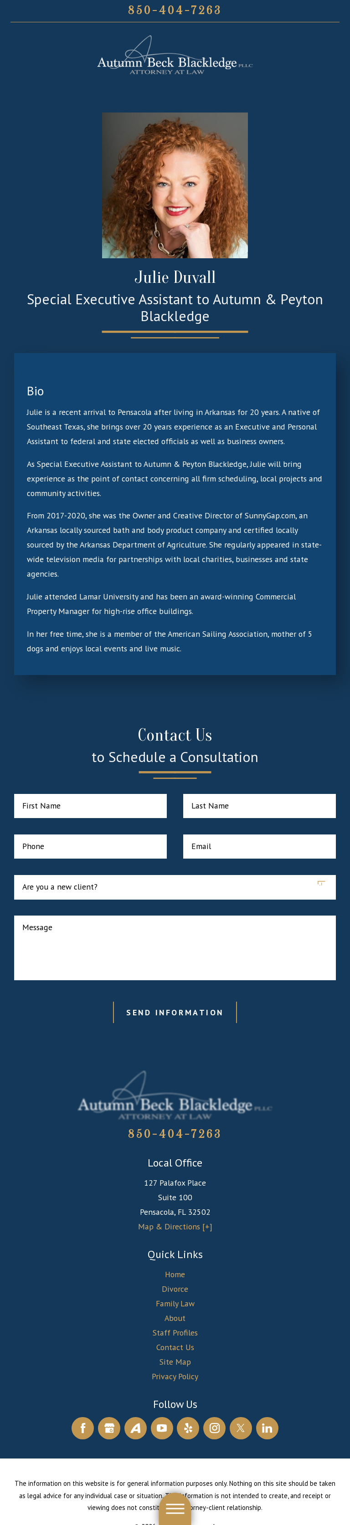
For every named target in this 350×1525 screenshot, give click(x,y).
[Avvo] (135, 1428)
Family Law (175, 1303)
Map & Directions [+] (175, 1226)
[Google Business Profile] (109, 1428)
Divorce (175, 1289)
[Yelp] (188, 1428)
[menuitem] (175, 1274)
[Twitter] (241, 1428)
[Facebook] (83, 1428)
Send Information (175, 1012)
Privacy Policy (175, 1376)
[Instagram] (214, 1428)
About (175, 1318)
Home (175, 1274)
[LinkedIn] (267, 1428)
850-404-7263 (175, 10)
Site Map (175, 1361)
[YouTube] (162, 1428)
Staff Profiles (175, 1332)
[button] (175, 1509)
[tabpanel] (175, 519)
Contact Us (175, 1347)
